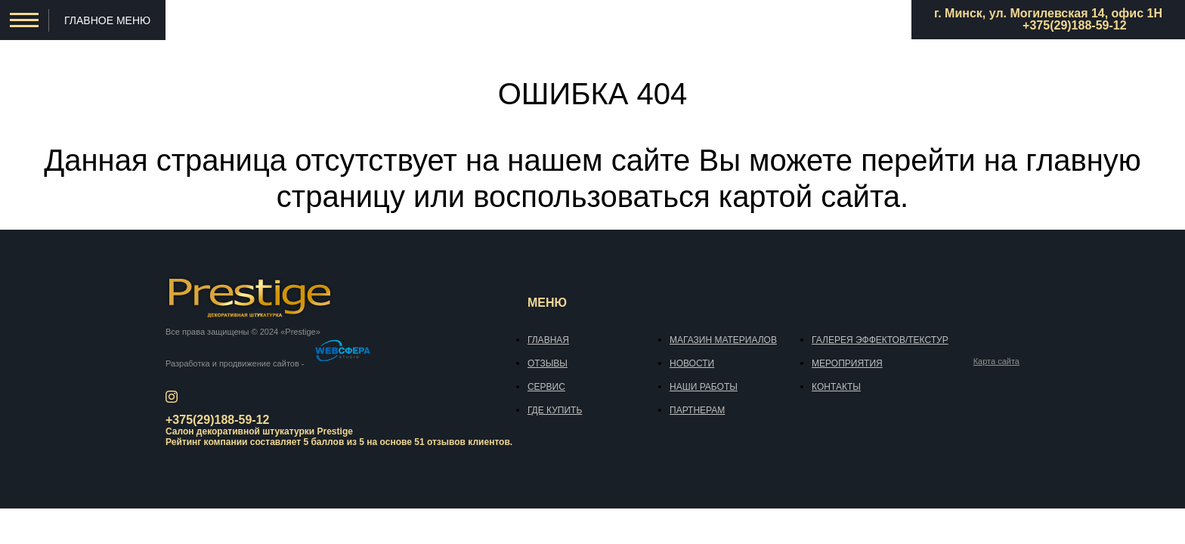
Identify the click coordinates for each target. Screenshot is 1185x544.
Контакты (836, 387)
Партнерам (697, 410)
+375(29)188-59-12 (1074, 25)
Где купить (555, 410)
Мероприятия (847, 363)
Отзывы (548, 363)
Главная (548, 340)
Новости (692, 363)
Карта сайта (996, 361)
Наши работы (704, 387)
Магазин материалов (723, 340)
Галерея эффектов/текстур (880, 340)
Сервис (546, 387)
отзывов (446, 442)
